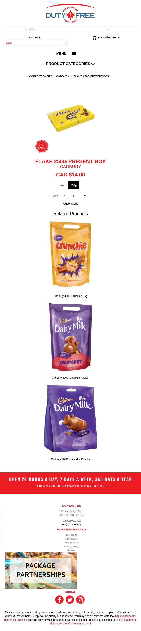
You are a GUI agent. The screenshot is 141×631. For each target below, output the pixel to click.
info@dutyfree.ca (72, 524)
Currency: (35, 37)
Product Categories (70, 64)
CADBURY (62, 76)
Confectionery (40, 76)
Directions (71, 534)
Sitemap (71, 550)
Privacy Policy (71, 546)
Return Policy (71, 542)
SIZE (62, 185)
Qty (55, 195)
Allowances (71, 538)
